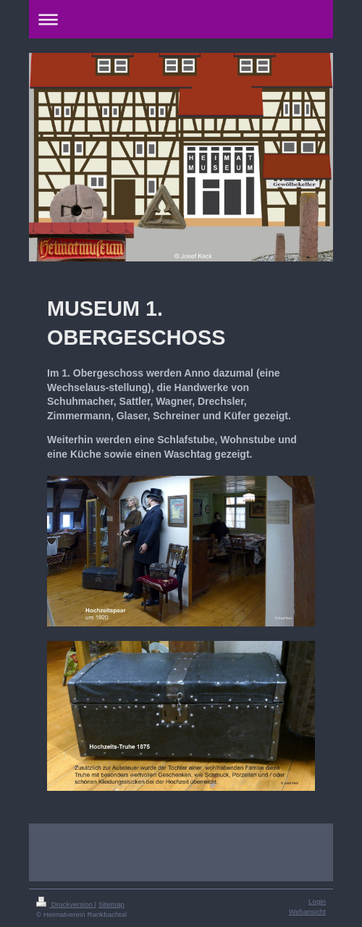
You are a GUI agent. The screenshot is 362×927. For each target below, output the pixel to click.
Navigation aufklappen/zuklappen (181, 19)
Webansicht (307, 911)
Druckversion (65, 904)
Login (317, 901)
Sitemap (111, 904)
